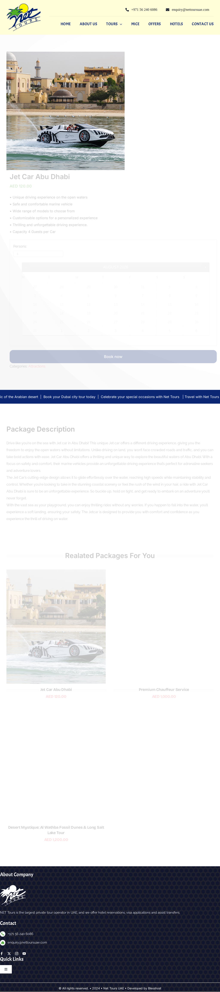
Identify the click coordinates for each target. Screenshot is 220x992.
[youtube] (24, 953)
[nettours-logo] (23, 5)
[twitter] (9, 953)
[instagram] (16, 953)
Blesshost (154, 988)
